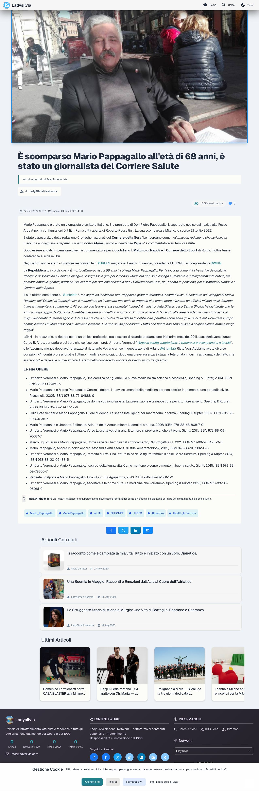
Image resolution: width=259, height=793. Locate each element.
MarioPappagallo (72, 513)
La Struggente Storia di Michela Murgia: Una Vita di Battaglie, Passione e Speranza (136, 610)
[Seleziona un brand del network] (213, 751)
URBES (135, 513)
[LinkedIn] (141, 757)
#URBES (104, 263)
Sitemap (230, 729)
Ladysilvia (17, 5)
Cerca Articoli (185, 729)
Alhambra (156, 513)
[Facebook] (94, 757)
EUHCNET (115, 513)
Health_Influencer (182, 513)
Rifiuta (113, 785)
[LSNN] (153, 757)
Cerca (225, 5)
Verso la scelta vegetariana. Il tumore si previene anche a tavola (183, 343)
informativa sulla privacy (164, 785)
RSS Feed (210, 729)
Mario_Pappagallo (39, 513)
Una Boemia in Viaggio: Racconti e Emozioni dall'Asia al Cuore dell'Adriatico (130, 581)
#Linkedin (70, 295)
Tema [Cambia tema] (246, 5)
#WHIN (216, 263)
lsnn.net (184, 766)
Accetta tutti (92, 785)
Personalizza (134, 785)
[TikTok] (129, 757)
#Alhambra (168, 348)
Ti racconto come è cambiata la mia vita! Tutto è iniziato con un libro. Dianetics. (133, 553)
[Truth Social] (165, 757)
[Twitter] (118, 757)
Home (203, 5)
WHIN (95, 513)
